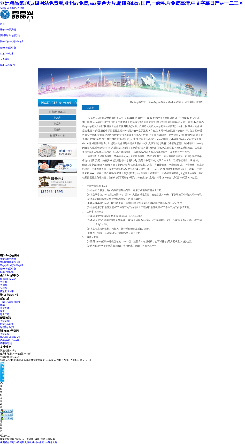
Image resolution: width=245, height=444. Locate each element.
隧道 (2, 311)
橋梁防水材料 (57, 135)
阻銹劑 (57, 129)
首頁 (2, 24)
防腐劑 (57, 123)
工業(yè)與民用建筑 (10, 302)
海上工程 (5, 314)
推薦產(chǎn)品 (57, 111)
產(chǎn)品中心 (8, 47)
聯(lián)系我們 (7, 65)
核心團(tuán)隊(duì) (10, 337)
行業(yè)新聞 (6, 324)
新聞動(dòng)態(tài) (10, 35)
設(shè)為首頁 (7, 8)
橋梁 (2, 305)
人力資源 (5, 59)
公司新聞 (5, 321)
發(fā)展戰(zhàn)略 (9, 340)
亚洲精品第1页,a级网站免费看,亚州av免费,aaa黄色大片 (28, 442)
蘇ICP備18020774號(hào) (104, 360)
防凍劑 (57, 117)
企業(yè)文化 (6, 53)
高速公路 (5, 308)
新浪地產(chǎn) (8, 350)
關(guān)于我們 (8, 29)
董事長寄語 (6, 343)
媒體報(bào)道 (7, 327)
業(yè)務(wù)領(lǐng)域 (11, 41)
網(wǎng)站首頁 (157, 102)
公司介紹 (5, 334)
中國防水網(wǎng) (9, 357)
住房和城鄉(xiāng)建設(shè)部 (15, 353)
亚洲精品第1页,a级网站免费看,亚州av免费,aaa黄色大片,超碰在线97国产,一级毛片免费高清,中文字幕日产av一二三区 (121, 3)
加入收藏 (19, 8)
